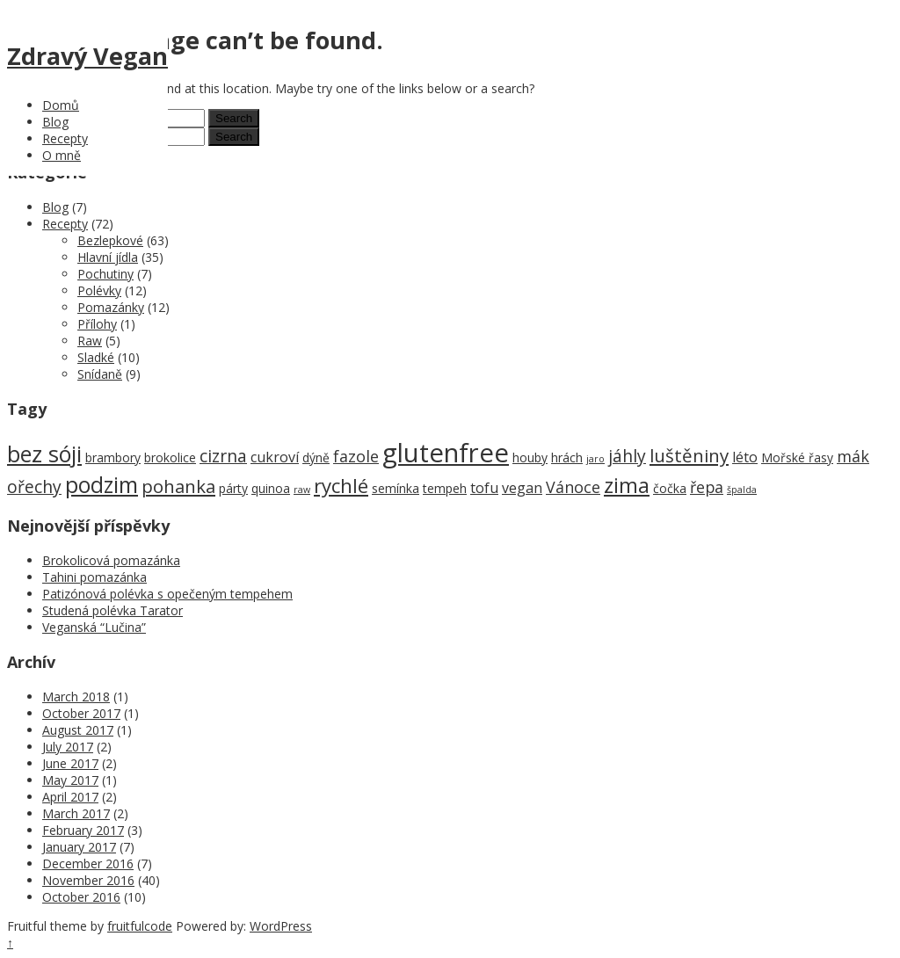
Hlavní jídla (107, 257)
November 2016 (88, 880)
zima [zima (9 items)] (627, 485)
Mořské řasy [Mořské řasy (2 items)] (797, 457)
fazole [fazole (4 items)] (356, 456)
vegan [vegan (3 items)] (522, 487)
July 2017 (67, 746)
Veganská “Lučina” (94, 627)
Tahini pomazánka (94, 577)
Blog (55, 121)
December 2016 (88, 863)
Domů (60, 105)
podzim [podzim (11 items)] (101, 484)
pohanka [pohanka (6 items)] (178, 486)
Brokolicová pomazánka (111, 560)
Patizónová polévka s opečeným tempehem (167, 593)
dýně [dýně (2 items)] (316, 457)
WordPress (281, 926)
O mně (61, 155)
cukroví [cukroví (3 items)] (274, 457)
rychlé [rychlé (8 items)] (341, 485)
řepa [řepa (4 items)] (706, 486)
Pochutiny (105, 273)
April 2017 (70, 796)
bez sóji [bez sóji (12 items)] (44, 453)
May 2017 (70, 780)
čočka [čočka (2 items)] (669, 488)
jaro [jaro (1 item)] (595, 459)
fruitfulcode (139, 926)
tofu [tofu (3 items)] (484, 487)
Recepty (65, 138)
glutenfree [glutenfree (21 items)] (445, 452)
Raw (89, 340)
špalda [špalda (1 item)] (742, 489)
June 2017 (70, 763)
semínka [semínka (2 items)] (395, 488)
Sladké (95, 357)
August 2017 (77, 730)
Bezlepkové (110, 240)
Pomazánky (110, 307)
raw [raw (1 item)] (302, 489)
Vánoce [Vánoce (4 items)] (573, 486)
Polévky (99, 290)
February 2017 (83, 830)
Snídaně (99, 374)
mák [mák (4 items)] (853, 456)
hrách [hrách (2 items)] (567, 457)
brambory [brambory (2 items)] (113, 457)
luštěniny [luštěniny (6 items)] (689, 455)
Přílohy (97, 324)
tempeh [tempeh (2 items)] (445, 488)
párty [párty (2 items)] (233, 488)
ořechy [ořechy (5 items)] (34, 486)
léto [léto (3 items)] (745, 457)
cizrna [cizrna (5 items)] (223, 456)
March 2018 (76, 696)
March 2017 (76, 813)
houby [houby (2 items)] (530, 457)
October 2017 (81, 713)
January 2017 (79, 846)
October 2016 (81, 897)
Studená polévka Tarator (112, 610)
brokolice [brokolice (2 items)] (170, 457)
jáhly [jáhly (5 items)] (627, 456)
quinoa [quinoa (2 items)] (270, 488)
